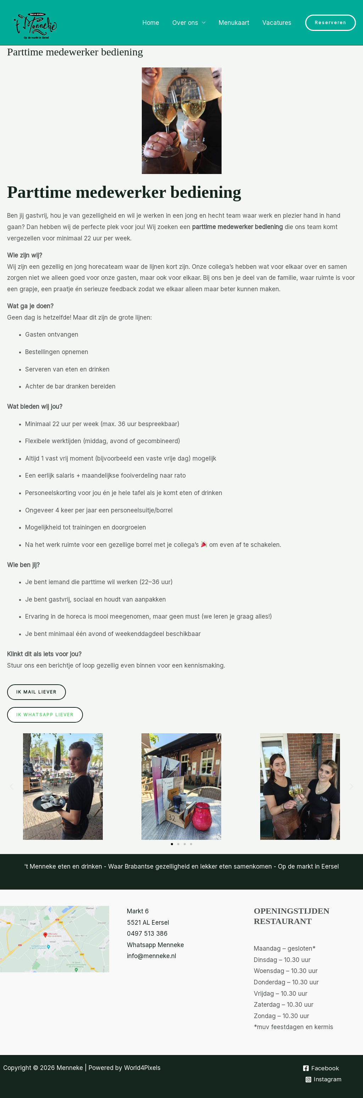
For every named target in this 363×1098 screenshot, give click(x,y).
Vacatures (277, 22)
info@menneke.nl (151, 956)
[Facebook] (321, 1068)
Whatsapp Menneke (155, 944)
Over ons (188, 22)
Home (155, 22)
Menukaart (235, 22)
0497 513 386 (147, 933)
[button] (330, 23)
